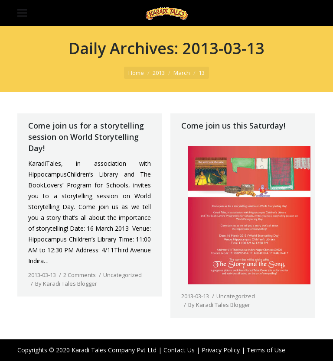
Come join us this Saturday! (233, 125)
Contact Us (179, 350)
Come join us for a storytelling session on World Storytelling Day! (86, 136)
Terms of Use (266, 350)
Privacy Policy (221, 350)
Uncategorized (122, 275)
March (181, 73)
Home (136, 73)
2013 (159, 73)
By (66, 283)
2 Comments (79, 275)
